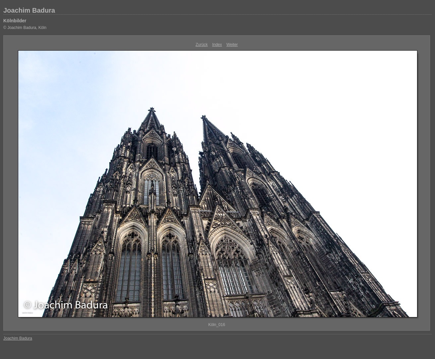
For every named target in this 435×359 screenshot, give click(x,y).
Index (217, 44)
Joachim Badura (29, 10)
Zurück (201, 44)
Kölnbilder (14, 20)
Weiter (232, 44)
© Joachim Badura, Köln (25, 27)
